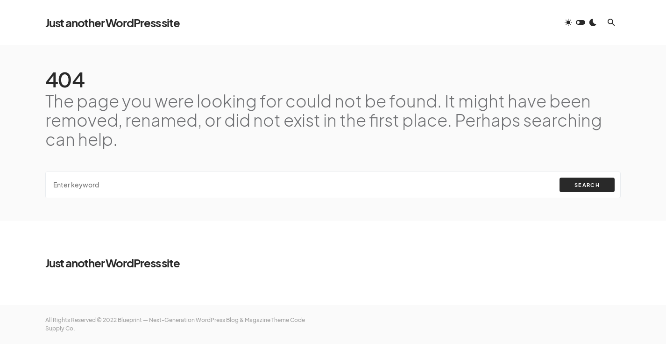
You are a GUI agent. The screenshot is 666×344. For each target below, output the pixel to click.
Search (587, 185)
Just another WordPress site (112, 22)
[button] (580, 22)
